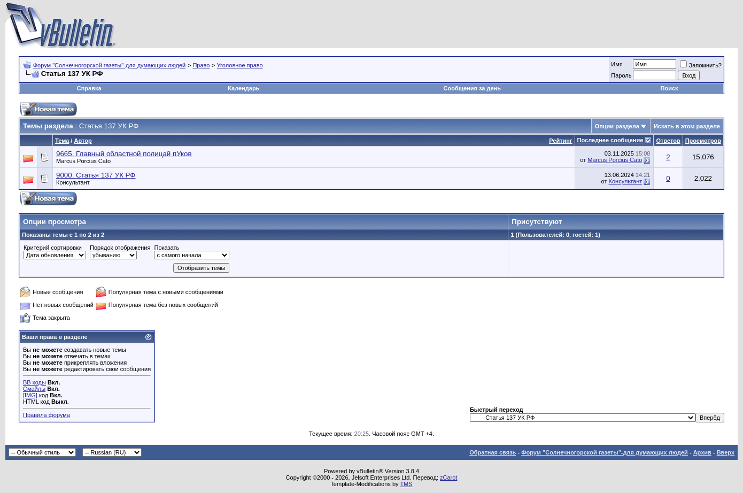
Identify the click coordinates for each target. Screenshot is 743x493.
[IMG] (30, 395)
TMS (406, 484)
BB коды (34, 382)
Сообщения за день (471, 88)
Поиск (669, 88)
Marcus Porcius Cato (83, 161)
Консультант (73, 182)
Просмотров (703, 140)
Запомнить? (701, 65)
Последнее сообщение (610, 140)
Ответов (668, 140)
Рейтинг (560, 140)
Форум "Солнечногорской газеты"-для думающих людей (109, 65)
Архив (702, 452)
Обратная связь (492, 452)
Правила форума (46, 415)
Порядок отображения (120, 247)
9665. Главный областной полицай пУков (124, 154)
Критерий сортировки (53, 247)
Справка (89, 88)
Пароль (621, 75)
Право (201, 65)
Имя (616, 64)
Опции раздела (617, 126)
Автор (82, 140)
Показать (166, 247)
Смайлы (34, 389)
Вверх (725, 452)
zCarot (448, 477)
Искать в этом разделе (687, 126)
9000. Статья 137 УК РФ (95, 175)
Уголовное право (240, 65)
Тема (62, 140)
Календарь (243, 88)
